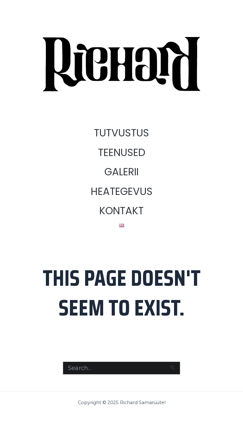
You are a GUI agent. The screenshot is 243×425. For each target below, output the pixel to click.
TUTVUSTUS (121, 133)
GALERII (121, 172)
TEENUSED (121, 152)
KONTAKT (121, 210)
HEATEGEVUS (122, 191)
